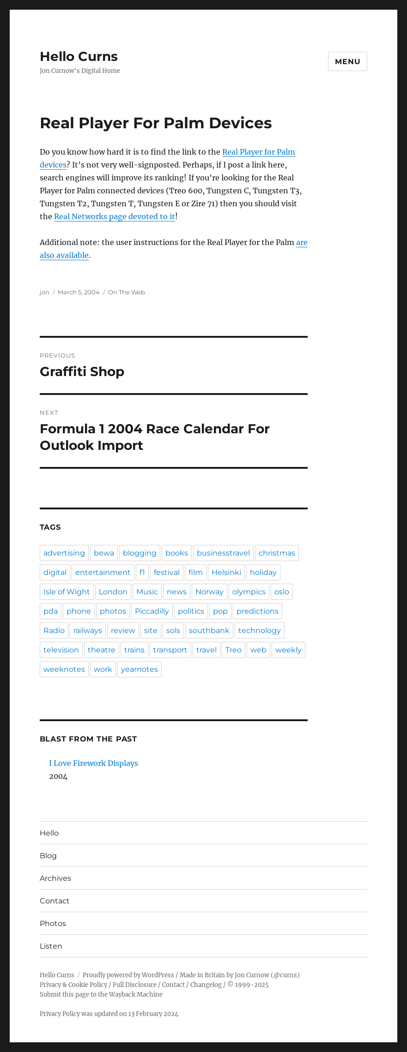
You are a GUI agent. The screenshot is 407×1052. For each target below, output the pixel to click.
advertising (64, 553)
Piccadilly (152, 611)
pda (50, 611)
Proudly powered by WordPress (128, 975)
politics (191, 611)
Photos (53, 923)
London (113, 591)
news (177, 591)
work (103, 669)
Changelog (206, 985)
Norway (209, 591)
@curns (285, 975)
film (195, 572)
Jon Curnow (252, 975)
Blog (48, 855)
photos (113, 611)
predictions (258, 611)
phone (79, 611)
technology (259, 630)
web (258, 650)
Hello (49, 833)
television (61, 650)
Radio (54, 630)
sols (173, 630)
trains (134, 650)
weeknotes (64, 669)
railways (87, 630)
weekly (288, 650)
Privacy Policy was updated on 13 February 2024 (109, 1014)
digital (55, 572)
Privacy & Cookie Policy (73, 985)
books (176, 553)
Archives (55, 878)
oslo (281, 591)
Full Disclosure (135, 985)
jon (44, 292)
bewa (104, 553)
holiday (263, 572)
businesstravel (223, 553)
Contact (55, 901)
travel (206, 650)
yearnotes (139, 669)
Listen (51, 946)
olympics (249, 591)
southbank (209, 630)
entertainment (103, 572)
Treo (233, 650)
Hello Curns (79, 56)
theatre (101, 650)
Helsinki (226, 572)
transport (170, 650)
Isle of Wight (66, 591)
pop (220, 611)
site (151, 630)
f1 (142, 572)
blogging (140, 553)
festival (167, 572)
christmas (277, 553)
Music (147, 591)
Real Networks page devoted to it (114, 216)
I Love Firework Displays (93, 763)
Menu (347, 61)
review (123, 630)
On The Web (126, 292)
